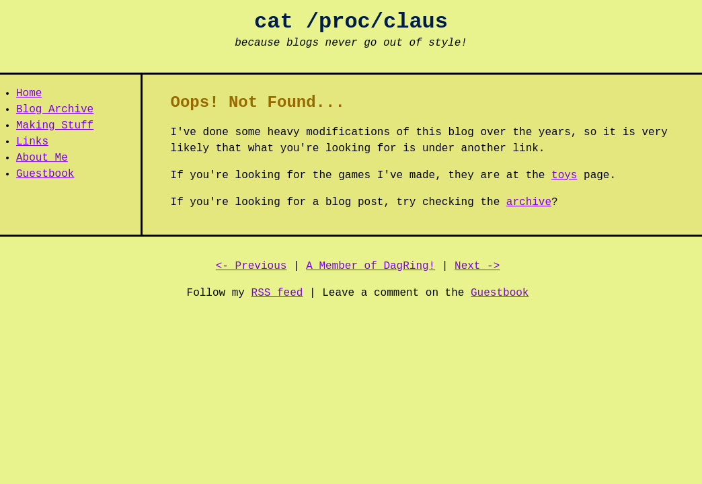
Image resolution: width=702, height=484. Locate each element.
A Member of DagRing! (370, 266)
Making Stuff (54, 126)
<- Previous (251, 266)
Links (32, 142)
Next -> (477, 266)
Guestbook (45, 174)
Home (29, 93)
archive (528, 202)
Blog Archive (54, 110)
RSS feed (277, 293)
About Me (42, 158)
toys (564, 175)
